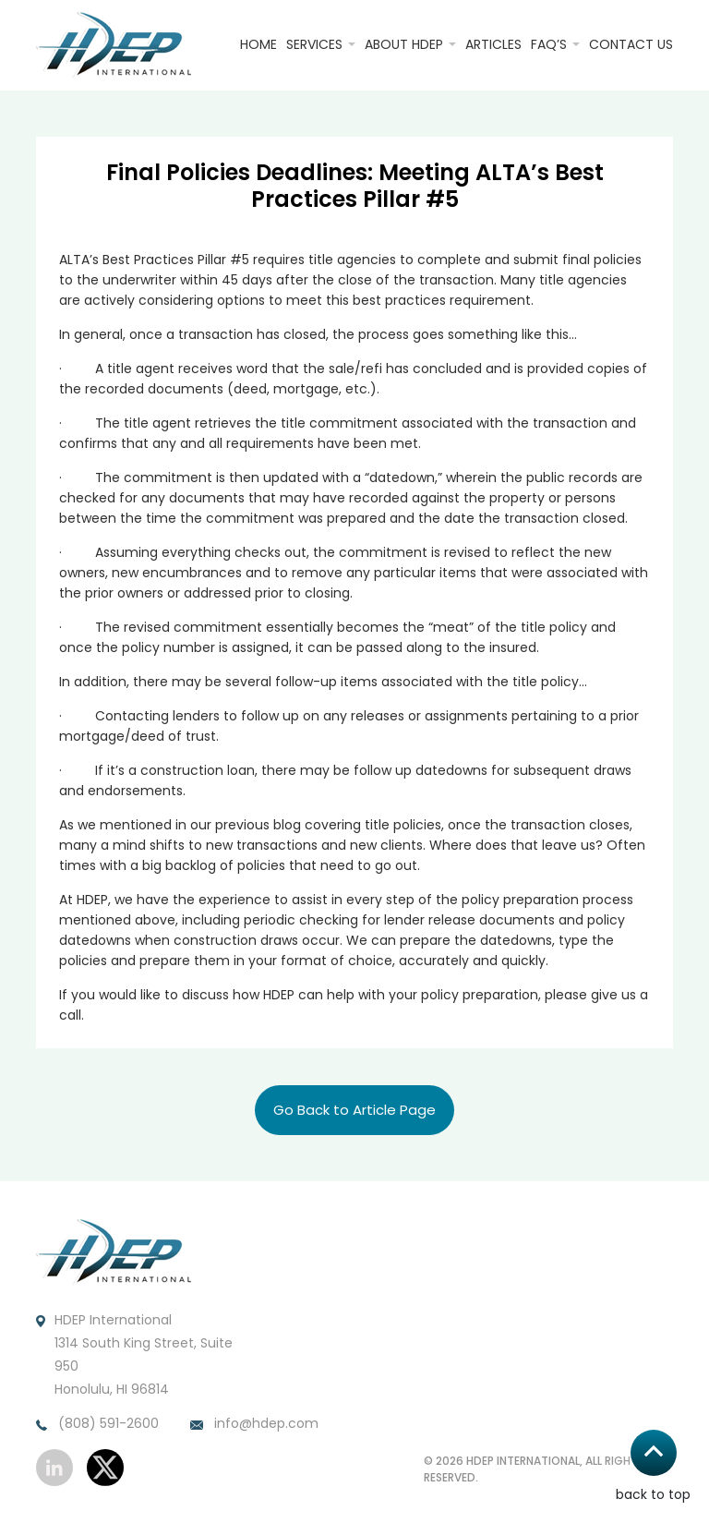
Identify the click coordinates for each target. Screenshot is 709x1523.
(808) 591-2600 (97, 1424)
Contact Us (631, 44)
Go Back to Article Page (354, 1109)
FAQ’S (549, 44)
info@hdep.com (254, 1424)
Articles (493, 44)
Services (314, 44)
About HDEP (404, 44)
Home (258, 44)
